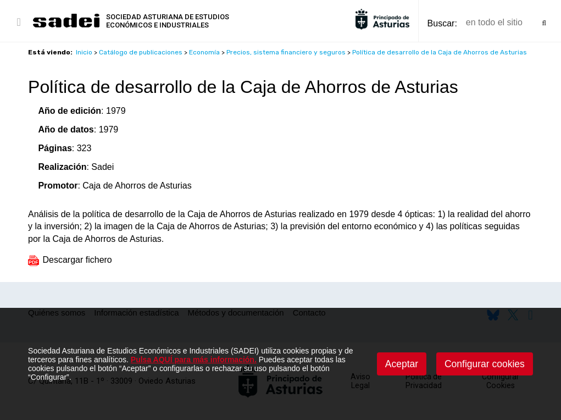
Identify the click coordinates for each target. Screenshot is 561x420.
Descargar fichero (70, 259)
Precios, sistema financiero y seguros (286, 52)
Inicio (84, 52)
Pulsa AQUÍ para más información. (194, 359)
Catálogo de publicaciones (140, 52)
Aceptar (401, 363)
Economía (204, 52)
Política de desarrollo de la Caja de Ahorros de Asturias (439, 52)
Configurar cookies (485, 363)
